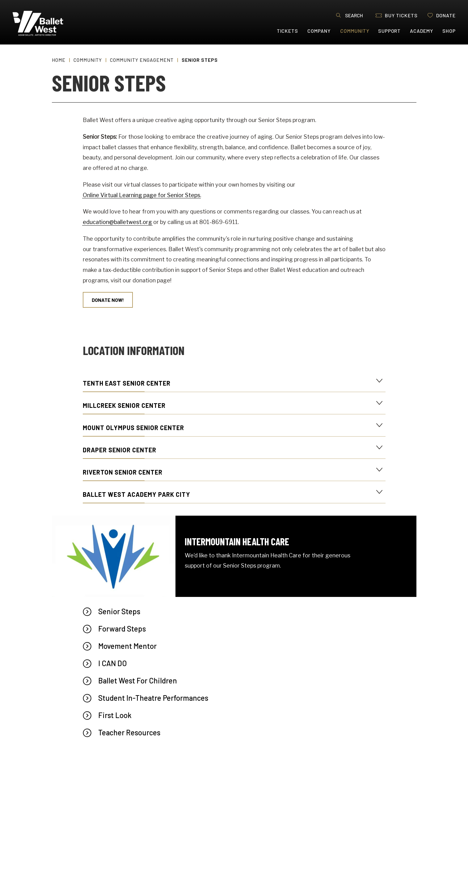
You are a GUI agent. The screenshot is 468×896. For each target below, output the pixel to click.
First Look (115, 715)
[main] (234, 470)
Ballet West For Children (137, 680)
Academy (421, 31)
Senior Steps (119, 611)
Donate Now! (108, 300)
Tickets (287, 31)
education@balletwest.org (117, 222)
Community (354, 31)
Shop (449, 31)
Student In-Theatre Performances (153, 697)
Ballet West (49, 23)
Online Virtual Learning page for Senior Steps (141, 195)
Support (389, 31)
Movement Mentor (127, 645)
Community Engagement (142, 60)
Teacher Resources (129, 732)
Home (58, 60)
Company (319, 31)
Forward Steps (122, 628)
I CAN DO (112, 663)
